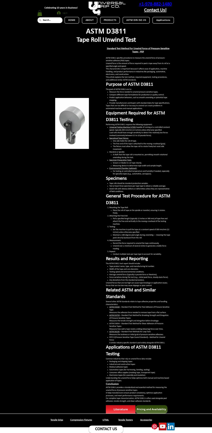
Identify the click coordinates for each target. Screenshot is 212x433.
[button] (39, 13)
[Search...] (50, 20)
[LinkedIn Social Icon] (171, 426)
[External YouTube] (72, 70)
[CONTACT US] (106, 429)
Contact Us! (155, 10)
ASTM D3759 (114, 315)
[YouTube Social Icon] (162, 426)
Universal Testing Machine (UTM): (122, 127)
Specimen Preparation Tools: (120, 160)
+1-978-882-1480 (155, 4)
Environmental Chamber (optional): (123, 168)
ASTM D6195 (114, 332)
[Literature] (120, 409)
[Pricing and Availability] (151, 409)
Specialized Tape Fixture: (119, 138)
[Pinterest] (154, 426)
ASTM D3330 (114, 307)
